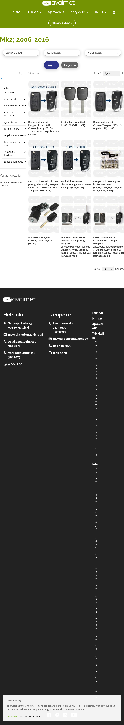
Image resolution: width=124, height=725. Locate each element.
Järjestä (97, 73)
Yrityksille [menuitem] (78, 12)
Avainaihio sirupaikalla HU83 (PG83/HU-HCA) (73, 124)
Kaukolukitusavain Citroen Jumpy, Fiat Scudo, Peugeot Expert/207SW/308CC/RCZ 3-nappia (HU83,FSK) (43, 186)
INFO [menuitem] (99, 12)
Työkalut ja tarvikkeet (10, 153)
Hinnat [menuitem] (33, 12)
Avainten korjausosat (10, 114)
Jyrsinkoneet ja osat (12, 143)
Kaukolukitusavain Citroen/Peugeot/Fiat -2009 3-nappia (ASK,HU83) (76, 184)
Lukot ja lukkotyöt (13, 161)
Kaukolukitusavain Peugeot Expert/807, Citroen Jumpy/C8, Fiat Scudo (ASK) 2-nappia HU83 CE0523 (43, 128)
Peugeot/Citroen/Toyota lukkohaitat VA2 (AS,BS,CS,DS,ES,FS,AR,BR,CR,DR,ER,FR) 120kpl (108, 186)
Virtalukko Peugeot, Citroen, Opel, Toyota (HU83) (40, 240)
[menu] (58, 12)
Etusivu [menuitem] (16, 12)
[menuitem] (39, 12)
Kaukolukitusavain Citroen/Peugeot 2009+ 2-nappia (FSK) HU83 (107, 125)
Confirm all (12, 716)
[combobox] (21, 53)
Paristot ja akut (12, 128)
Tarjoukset (9, 92)
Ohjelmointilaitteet (14, 135)
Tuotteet (6, 87)
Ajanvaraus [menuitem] (56, 12)
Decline (23, 716)
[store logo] (58, 3)
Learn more (34, 716)
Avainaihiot (10, 98)
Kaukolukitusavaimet (15, 105)
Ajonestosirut (11, 122)
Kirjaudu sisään (62, 22)
